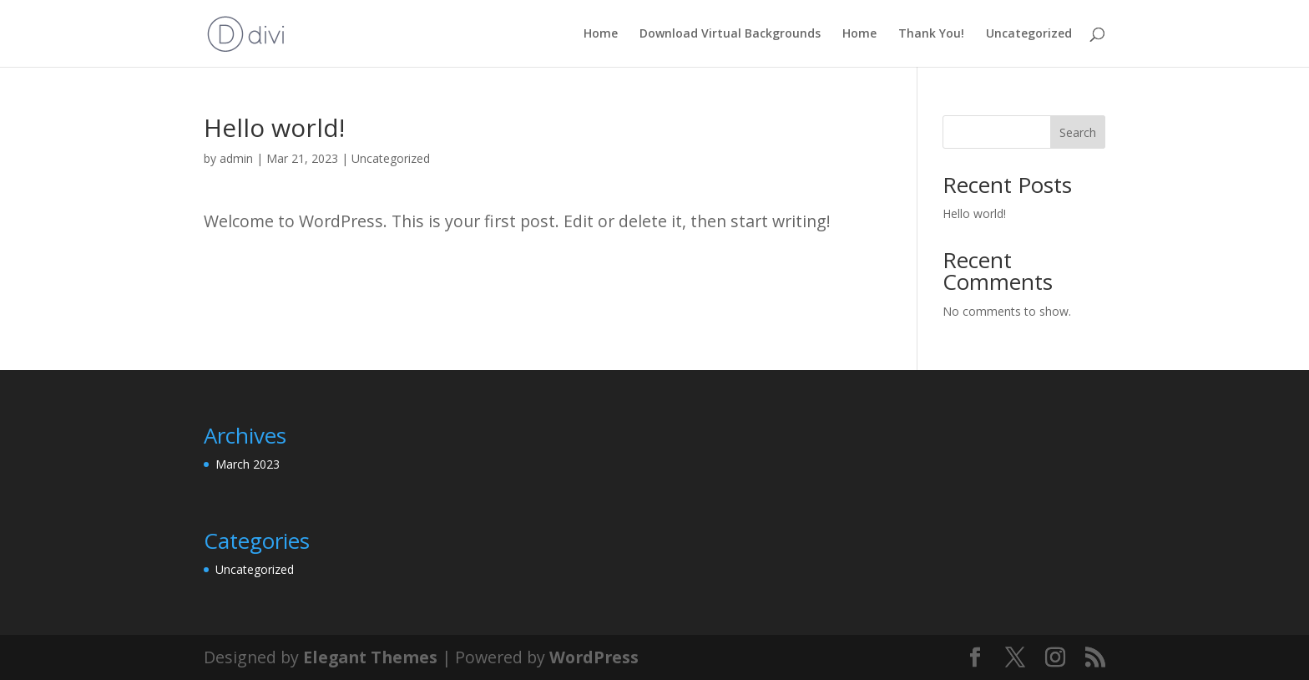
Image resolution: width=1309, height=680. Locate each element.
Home (601, 34)
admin (236, 158)
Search (1077, 132)
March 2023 (247, 464)
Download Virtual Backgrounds (730, 34)
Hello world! (974, 213)
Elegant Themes (370, 657)
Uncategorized (1029, 34)
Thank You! (931, 34)
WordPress (594, 657)
